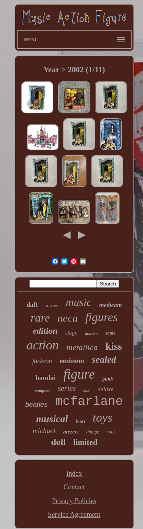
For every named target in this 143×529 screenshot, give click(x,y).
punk (107, 379)
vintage (92, 432)
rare (40, 317)
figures (101, 317)
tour (87, 391)
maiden (91, 333)
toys (102, 417)
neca (68, 318)
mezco (70, 432)
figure (79, 374)
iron (80, 421)
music (79, 302)
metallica (82, 347)
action (42, 345)
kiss (113, 346)
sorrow (51, 305)
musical (52, 418)
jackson (42, 361)
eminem (71, 361)
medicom (110, 305)
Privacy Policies (74, 501)
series (67, 388)
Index (74, 473)
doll (58, 442)
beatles (36, 404)
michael (43, 431)
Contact (74, 487)
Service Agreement (74, 514)
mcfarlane (89, 402)
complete (42, 390)
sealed (104, 359)
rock (111, 432)
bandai (45, 378)
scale (110, 333)
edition (45, 331)
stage (71, 333)
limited (85, 442)
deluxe (106, 389)
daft (31, 304)
